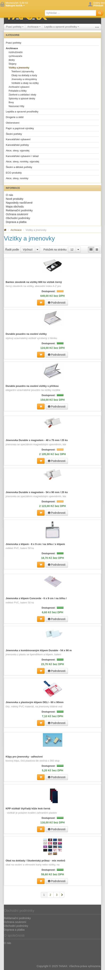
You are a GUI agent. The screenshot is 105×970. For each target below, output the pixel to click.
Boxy (11, 102)
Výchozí (28, 249)
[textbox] (70, 13)
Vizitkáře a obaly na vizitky (25, 83)
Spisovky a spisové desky (22, 98)
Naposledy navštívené (19, 202)
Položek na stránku (55, 249)
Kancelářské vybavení (18, 139)
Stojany (12, 63)
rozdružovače (16, 52)
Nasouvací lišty (16, 106)
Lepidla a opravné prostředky (61, 26)
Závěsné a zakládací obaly (22, 94)
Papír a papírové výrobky (20, 128)
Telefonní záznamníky (22, 71)
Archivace (34, 26)
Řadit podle (12, 249)
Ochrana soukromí (17, 214)
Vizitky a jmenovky (19, 67)
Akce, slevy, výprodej (17, 150)
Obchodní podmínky (18, 218)
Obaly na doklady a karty (24, 75)
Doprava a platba (16, 222)
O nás (9, 195)
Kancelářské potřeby (17, 144)
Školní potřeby (14, 133)
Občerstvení (12, 122)
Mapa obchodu (15, 206)
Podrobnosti (57, 302)
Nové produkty (14, 198)
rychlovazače (15, 56)
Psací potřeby (14, 26)
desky (12, 60)
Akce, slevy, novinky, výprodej (22, 161)
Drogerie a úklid (14, 117)
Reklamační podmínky (19, 210)
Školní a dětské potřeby (19, 167)
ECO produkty (14, 172)
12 (72, 249)
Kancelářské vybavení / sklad (22, 156)
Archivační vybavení (19, 87)
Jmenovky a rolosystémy (24, 79)
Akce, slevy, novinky (17, 178)
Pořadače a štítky (18, 90)
